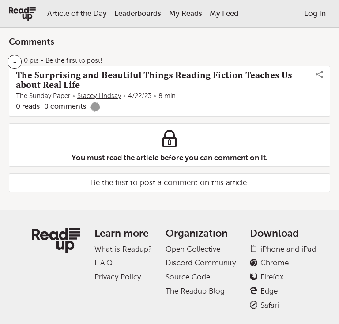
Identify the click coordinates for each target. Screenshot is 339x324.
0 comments (65, 106)
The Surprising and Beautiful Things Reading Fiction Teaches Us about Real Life (154, 80)
